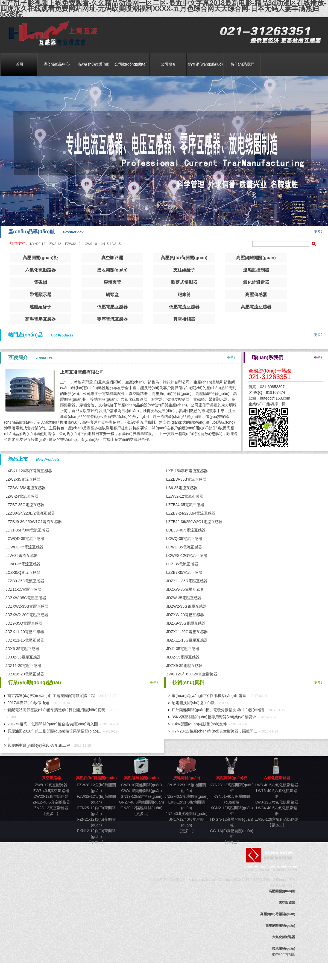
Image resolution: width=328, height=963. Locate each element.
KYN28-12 (37, 244)
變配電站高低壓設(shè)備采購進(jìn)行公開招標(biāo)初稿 (56, 710)
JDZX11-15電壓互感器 (24, 640)
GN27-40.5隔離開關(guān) (141, 802)
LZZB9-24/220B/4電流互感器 (191, 513)
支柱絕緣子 (184, 270)
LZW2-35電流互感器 (22, 479)
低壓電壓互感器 (112, 307)
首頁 (20, 64)
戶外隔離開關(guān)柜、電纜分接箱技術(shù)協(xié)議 (218, 710)
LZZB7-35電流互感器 (184, 572)
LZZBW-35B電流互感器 (186, 479)
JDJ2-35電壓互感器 (183, 657)
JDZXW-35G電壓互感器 (25, 598)
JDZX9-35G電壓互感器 (186, 623)
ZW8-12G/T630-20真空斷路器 (191, 674)
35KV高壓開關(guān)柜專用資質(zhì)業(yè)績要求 (214, 717)
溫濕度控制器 (256, 270)
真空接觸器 (184, 319)
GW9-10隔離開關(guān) (141, 785)
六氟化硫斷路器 (40, 270)
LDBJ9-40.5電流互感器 (186, 530)
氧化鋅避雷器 (256, 282)
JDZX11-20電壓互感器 (24, 632)
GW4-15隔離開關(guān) (141, 790)
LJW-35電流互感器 (21, 555)
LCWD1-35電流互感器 (24, 547)
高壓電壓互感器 (40, 319)
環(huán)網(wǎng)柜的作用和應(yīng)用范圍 (209, 695)
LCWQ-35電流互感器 (184, 538)
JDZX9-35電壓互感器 (184, 665)
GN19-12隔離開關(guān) (141, 796)
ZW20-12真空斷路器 (51, 796)
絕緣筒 (184, 294)
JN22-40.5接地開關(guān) (187, 796)
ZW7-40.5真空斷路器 (51, 790)
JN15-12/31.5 (111, 244)
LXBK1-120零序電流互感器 (28, 471)
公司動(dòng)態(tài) (131, 64)
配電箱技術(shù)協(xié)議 (193, 703)
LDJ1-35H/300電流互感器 (27, 530)
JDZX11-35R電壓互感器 (186, 581)
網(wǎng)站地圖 (283, 954)
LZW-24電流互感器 (21, 496)
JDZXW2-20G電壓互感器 (26, 615)
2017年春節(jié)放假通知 (28, 703)
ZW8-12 (55, 244)
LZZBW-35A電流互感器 (25, 488)
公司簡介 (168, 64)
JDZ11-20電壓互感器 (23, 665)
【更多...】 (51, 813)
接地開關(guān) (112, 270)
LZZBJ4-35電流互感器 (185, 505)
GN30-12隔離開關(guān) (141, 808)
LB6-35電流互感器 (182, 488)
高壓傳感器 (256, 294)
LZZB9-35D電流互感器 (24, 581)
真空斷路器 (51, 33)
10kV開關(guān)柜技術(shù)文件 (199, 724)
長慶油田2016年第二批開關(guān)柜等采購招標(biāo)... (54, 731)
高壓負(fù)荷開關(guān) (184, 257)
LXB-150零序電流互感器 (187, 471)
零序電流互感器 (112, 319)
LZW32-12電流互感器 (184, 496)
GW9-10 (91, 244)
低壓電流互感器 (184, 307)
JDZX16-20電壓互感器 (24, 674)
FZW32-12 (73, 244)
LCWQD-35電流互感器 (24, 538)
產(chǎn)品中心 (57, 64)
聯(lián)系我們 (242, 64)
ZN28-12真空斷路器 (51, 808)
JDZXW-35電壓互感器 (185, 589)
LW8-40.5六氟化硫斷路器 (276, 785)
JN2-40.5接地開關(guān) (186, 813)
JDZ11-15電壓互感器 (23, 589)
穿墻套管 (112, 282)
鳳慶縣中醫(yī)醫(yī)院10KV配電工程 (38, 745)
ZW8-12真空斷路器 (51, 785)
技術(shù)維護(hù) (93, 64)
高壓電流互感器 (256, 307)
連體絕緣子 (40, 307)
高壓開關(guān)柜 (40, 257)
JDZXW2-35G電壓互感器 (26, 606)
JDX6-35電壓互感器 (22, 648)
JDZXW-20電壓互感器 (185, 615)
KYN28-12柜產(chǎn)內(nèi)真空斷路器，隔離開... (214, 731)
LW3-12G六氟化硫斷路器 (276, 802)
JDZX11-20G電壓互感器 (187, 632)
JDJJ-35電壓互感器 (182, 648)
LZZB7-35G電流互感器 (25, 505)
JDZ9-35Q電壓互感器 (23, 623)
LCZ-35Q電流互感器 (22, 572)
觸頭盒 (112, 294)
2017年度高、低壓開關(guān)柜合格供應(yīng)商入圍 (52, 724)
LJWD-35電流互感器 (22, 564)
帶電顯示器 (40, 294)
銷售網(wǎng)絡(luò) (205, 64)
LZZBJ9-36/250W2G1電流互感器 (194, 521)
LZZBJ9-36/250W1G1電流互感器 (33, 521)
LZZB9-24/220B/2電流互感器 (30, 513)
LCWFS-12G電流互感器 (186, 555)
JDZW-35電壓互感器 (183, 598)
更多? (318, 232)
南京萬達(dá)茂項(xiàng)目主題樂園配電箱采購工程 (51, 695)
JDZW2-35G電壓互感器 (186, 606)
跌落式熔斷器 (184, 282)
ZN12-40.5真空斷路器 (51, 802)
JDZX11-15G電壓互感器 (187, 640)
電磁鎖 (40, 282)
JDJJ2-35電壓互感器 (23, 657)
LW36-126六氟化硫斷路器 (277, 819)
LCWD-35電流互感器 (184, 547)
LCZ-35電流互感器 (182, 564)
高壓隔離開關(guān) (256, 257)
